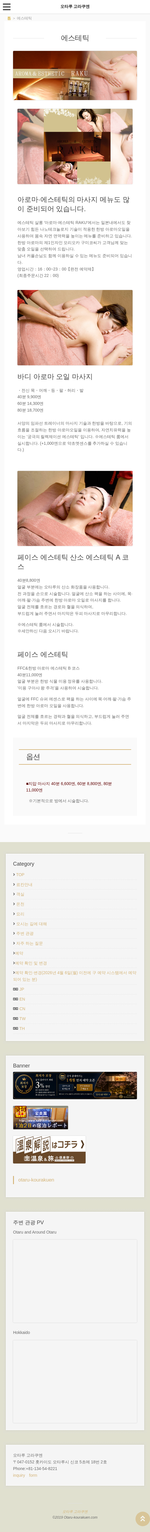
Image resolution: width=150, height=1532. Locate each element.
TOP (20, 874)
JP (21, 989)
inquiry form (25, 1475)
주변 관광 (25, 933)
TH (22, 1028)
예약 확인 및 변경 (31, 963)
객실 (20, 894)
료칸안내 (24, 884)
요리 (20, 914)
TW (22, 1018)
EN (22, 999)
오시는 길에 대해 (31, 923)
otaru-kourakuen (36, 1180)
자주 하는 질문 (29, 943)
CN (22, 1008)
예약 (19, 953)
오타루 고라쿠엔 (75, 1512)
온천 (20, 904)
